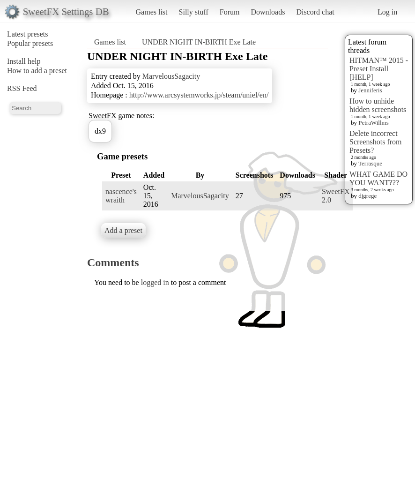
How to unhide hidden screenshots (377, 105)
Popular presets (30, 43)
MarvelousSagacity (171, 76)
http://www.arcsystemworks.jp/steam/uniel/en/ (199, 95)
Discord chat (315, 12)
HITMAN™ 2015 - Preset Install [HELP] (378, 68)
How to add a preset (37, 71)
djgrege (367, 195)
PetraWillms (373, 122)
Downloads (268, 12)
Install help (24, 61)
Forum (230, 12)
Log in (387, 12)
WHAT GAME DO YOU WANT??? (378, 178)
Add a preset (123, 230)
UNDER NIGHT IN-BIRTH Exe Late (199, 42)
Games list (152, 12)
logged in (155, 282)
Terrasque (370, 163)
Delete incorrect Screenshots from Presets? (375, 141)
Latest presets (27, 34)
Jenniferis (370, 90)
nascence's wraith (121, 196)
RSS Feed (22, 88)
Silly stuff (193, 12)
